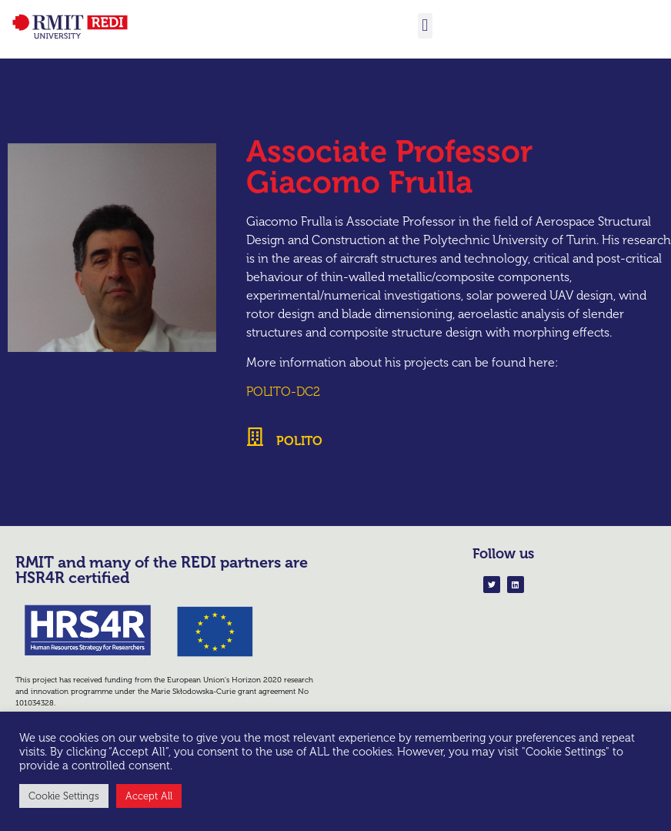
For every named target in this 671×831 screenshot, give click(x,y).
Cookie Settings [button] (63, 796)
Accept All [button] (148, 796)
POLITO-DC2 (283, 391)
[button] (425, 26)
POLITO (299, 441)
